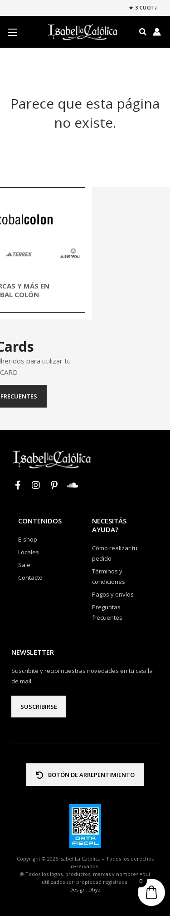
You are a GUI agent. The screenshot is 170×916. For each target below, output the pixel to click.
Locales (28, 552)
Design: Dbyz (85, 889)
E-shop (27, 539)
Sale (24, 565)
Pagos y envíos (113, 594)
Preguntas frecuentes (85, 396)
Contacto (30, 577)
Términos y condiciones (108, 576)
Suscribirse (38, 706)
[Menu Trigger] (12, 32)
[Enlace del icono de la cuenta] (157, 32)
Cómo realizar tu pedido (114, 553)
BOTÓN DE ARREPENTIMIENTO (85, 775)
